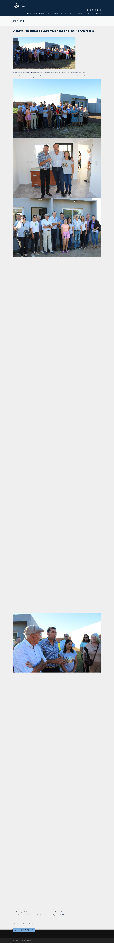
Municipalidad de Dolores (27, 34)
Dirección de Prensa (18, 924)
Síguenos (16, 930)
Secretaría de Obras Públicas (29, 924)
